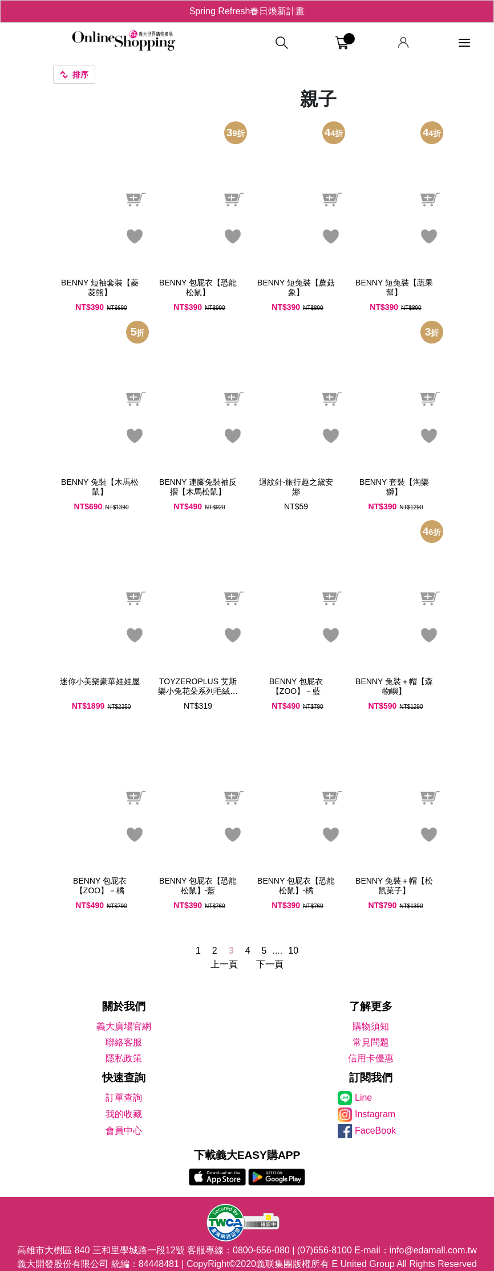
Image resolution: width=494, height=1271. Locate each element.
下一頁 (270, 964)
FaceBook (375, 1130)
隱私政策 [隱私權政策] (124, 1058)
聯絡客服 (124, 1042)
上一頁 (224, 964)
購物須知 (371, 1026)
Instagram (375, 1114)
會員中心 (124, 1130)
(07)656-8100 (324, 1250)
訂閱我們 (370, 1078)
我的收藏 (124, 1114)
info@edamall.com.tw (433, 1250)
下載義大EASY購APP (247, 1155)
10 (293, 950)
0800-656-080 (261, 1250)
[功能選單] (464, 43)
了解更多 (370, 1006)
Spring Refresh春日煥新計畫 (247, 11)
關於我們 (123, 1006)
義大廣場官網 (123, 1026)
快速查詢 (123, 1078)
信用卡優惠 (371, 1058)
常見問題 (371, 1042)
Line (363, 1097)
